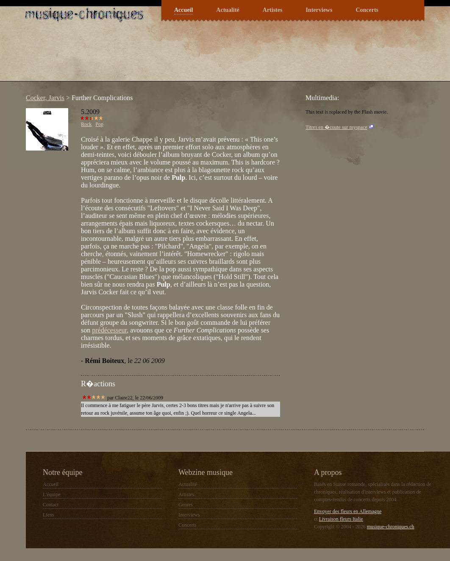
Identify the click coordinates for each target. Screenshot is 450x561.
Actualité (227, 10)
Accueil (183, 10)
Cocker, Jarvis (45, 97)
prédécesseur (109, 330)
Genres (185, 505)
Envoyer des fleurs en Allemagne (347, 511)
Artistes (273, 10)
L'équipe (51, 494)
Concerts (367, 10)
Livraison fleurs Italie (341, 519)
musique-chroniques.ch (390, 527)
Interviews (319, 10)
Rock (86, 124)
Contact (50, 505)
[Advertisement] (176, 57)
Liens (48, 515)
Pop (99, 124)
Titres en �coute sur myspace (336, 127)
